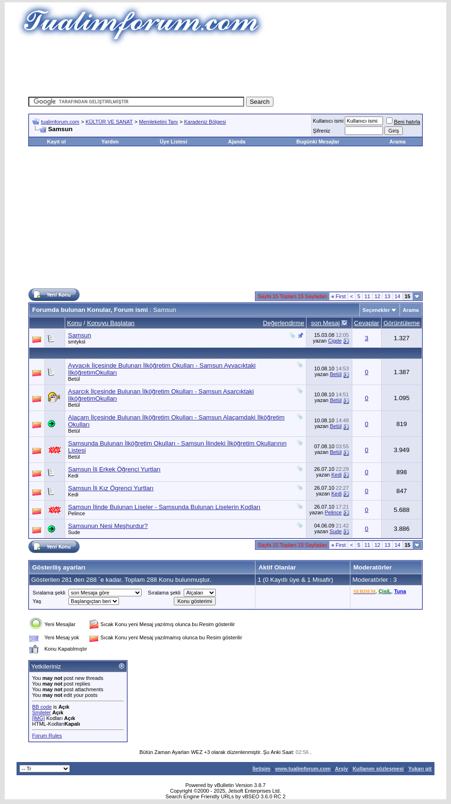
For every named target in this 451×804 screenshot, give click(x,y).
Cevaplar (366, 323)
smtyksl (76, 341)
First (339, 296)
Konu (74, 323)
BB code (42, 707)
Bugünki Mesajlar (317, 141)
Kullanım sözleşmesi (378, 768)
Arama (398, 141)
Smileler (41, 712)
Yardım (110, 141)
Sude (74, 532)
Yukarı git (420, 768)
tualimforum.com (60, 122)
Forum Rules (47, 735)
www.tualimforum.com (303, 768)
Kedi (73, 475)
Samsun (79, 335)
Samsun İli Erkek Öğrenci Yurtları (114, 469)
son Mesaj (325, 323)
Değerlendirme (283, 323)
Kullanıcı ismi (328, 121)
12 (377, 296)
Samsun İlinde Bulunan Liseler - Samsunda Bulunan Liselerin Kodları (164, 507)
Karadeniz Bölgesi (205, 122)
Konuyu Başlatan (111, 323)
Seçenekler (376, 310)
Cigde (335, 340)
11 (367, 296)
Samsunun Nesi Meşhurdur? (108, 525)
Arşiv (341, 768)
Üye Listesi (173, 141)
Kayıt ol (56, 141)
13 (387, 296)
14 (397, 296)
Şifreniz (322, 131)
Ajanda (237, 141)
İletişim (262, 768)
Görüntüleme (401, 323)
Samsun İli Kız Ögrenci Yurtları (110, 488)
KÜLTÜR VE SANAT (109, 122)
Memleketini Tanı (158, 122)
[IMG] (38, 718)
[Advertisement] (226, 68)
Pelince (76, 513)
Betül (74, 379)
